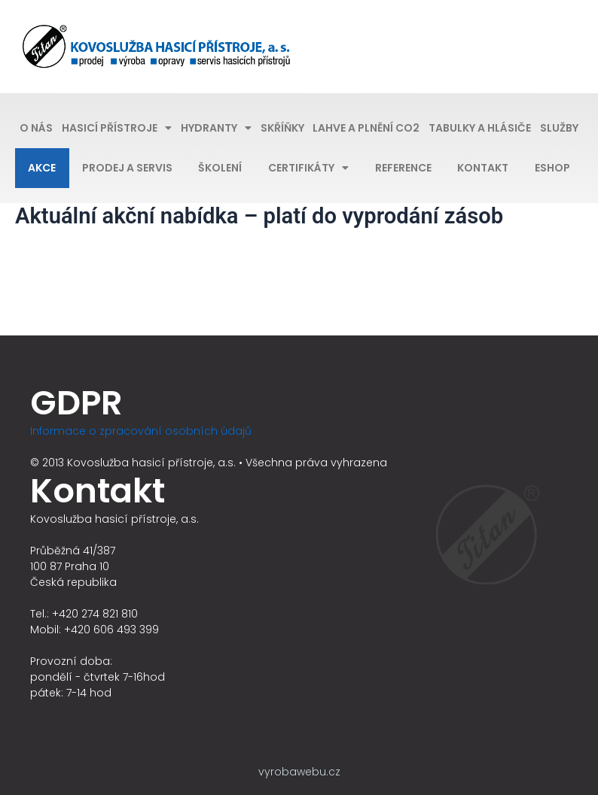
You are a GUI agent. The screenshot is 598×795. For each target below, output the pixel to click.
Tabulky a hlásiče (480, 127)
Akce (42, 167)
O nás (36, 127)
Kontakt (482, 167)
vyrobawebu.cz (299, 771)
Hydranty (216, 128)
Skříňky (282, 127)
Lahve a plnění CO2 (366, 127)
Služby (559, 127)
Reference (403, 167)
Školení (220, 167)
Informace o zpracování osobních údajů (141, 430)
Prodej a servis (127, 167)
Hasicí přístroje (117, 128)
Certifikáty (308, 168)
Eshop (552, 167)
